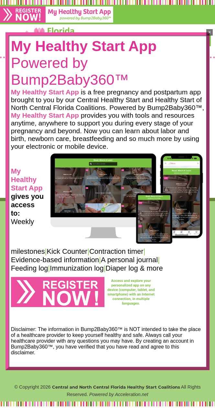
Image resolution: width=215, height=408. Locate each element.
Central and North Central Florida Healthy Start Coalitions (116, 387)
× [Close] (209, 32)
